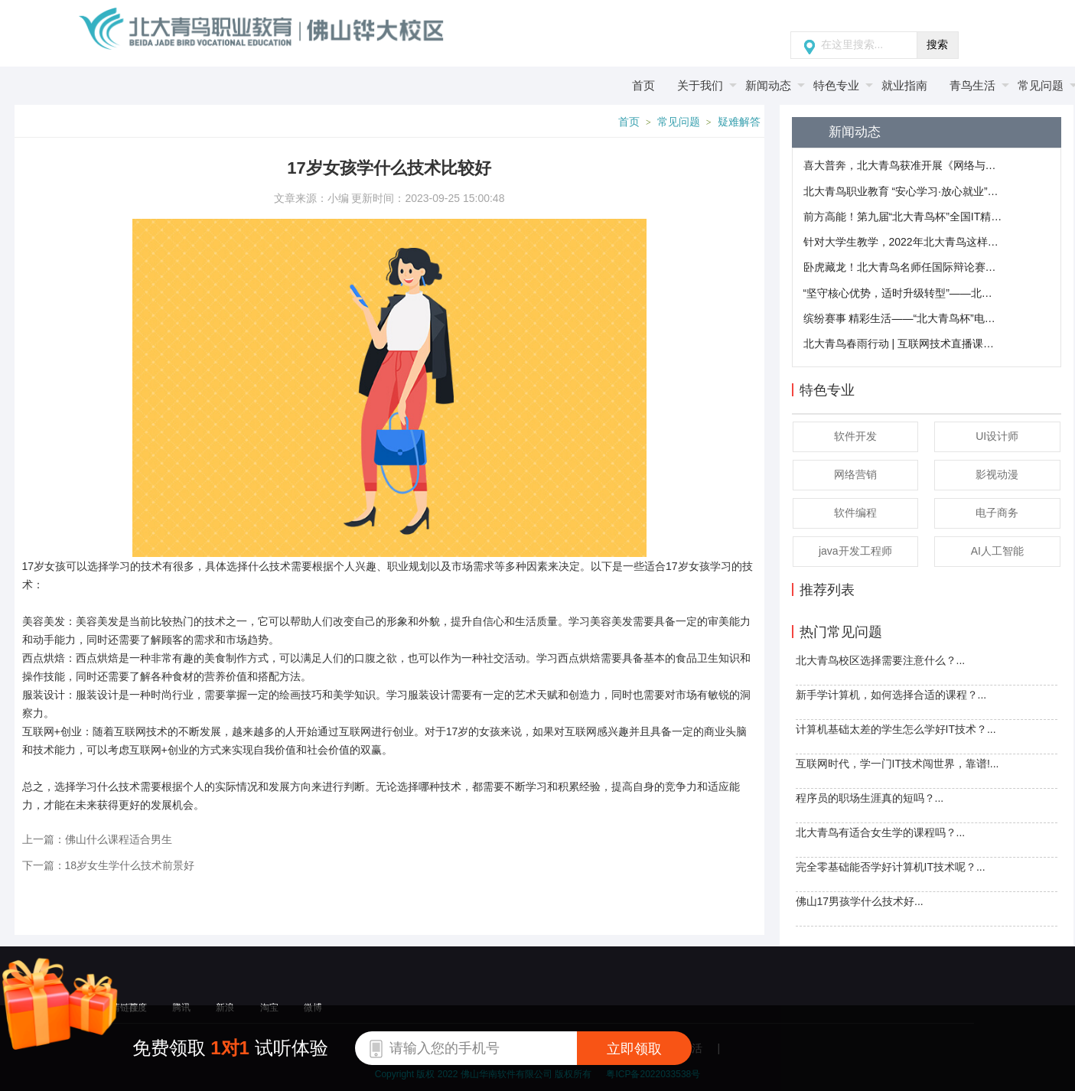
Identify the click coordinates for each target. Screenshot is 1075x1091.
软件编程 (855, 512)
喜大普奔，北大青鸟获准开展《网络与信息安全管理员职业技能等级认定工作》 (902, 165)
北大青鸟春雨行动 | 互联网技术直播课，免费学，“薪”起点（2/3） (902, 343)
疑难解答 (739, 122)
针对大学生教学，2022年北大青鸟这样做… (902, 242)
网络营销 (855, 474)
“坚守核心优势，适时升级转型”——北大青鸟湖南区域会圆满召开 (902, 293)
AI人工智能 (997, 551)
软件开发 (855, 436)
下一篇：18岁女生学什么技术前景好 (108, 865)
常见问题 (678, 122)
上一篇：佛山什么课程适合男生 (97, 839)
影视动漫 (997, 474)
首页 (629, 122)
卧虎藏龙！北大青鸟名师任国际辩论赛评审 (902, 267)
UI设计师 (997, 436)
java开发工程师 (855, 551)
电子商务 (997, 512)
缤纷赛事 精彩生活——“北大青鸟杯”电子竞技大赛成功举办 (902, 318)
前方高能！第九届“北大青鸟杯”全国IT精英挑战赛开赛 (902, 216)
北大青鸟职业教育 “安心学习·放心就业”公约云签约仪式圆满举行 (902, 191)
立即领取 (634, 1049)
